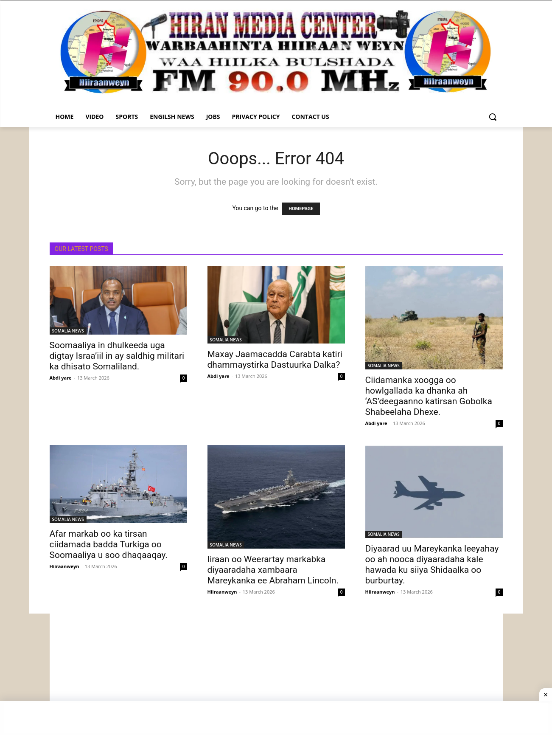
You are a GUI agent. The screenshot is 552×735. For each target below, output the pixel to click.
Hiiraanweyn (64, 566)
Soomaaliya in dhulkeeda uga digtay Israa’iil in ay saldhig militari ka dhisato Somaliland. (117, 356)
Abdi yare (61, 378)
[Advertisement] (276, 673)
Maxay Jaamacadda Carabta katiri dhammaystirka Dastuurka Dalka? (274, 359)
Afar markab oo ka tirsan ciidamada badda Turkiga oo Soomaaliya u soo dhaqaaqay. (109, 544)
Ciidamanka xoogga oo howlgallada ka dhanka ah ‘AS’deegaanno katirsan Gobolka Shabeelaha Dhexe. (428, 396)
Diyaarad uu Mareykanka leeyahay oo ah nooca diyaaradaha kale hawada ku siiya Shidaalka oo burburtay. (432, 565)
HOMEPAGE (301, 208)
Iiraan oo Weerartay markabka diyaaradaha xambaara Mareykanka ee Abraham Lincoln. (273, 570)
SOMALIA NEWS (68, 331)
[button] (492, 117)
